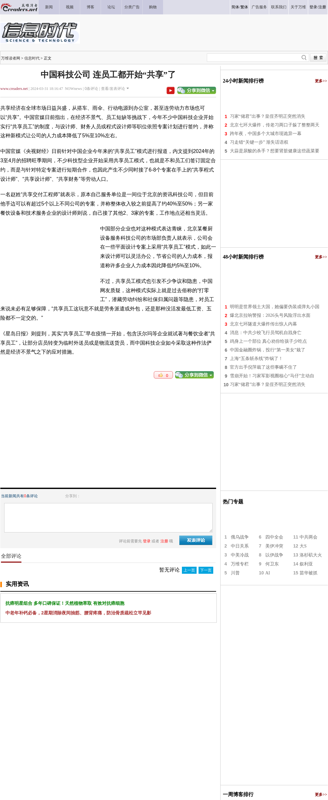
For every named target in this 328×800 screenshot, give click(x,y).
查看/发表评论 (113, 88)
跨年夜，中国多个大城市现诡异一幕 (265, 133)
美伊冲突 (274, 546)
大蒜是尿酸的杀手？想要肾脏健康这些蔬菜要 (274, 150)
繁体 (244, 7)
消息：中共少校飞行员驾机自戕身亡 (265, 332)
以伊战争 (274, 555)
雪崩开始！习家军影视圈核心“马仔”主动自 (272, 375)
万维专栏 (240, 564)
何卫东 (272, 564)
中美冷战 (240, 555)
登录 (313, 7)
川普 (235, 573)
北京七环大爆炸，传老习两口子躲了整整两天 (274, 125)
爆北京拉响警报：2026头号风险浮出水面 (270, 315)
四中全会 (274, 537)
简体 (235, 7)
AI (267, 573)
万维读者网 (10, 58)
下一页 (206, 570)
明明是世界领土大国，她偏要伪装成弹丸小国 (274, 306)
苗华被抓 (308, 573)
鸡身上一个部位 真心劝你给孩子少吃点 (268, 341)
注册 (322, 7)
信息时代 (32, 58)
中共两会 (308, 537)
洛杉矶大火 (311, 555)
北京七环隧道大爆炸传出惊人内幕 (263, 324)
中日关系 (240, 546)
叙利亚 (306, 564)
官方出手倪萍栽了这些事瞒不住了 (263, 367)
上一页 (189, 570)
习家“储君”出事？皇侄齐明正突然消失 (267, 116)
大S (303, 546)
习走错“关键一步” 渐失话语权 (259, 142)
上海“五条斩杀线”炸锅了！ (256, 358)
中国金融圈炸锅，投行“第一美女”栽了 (267, 350)
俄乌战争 (240, 537)
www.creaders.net (14, 88)
